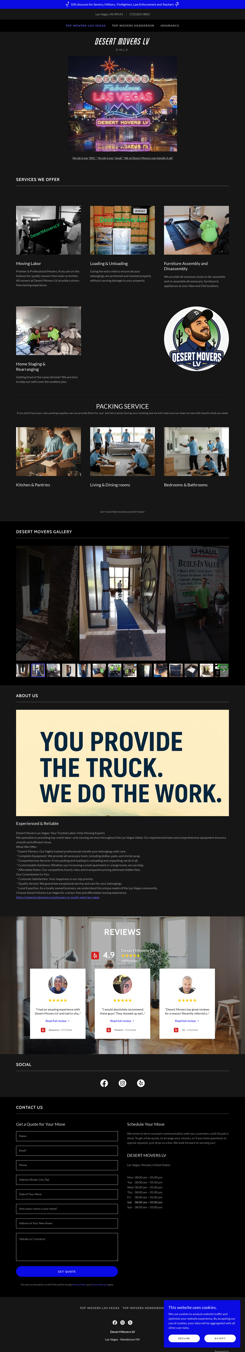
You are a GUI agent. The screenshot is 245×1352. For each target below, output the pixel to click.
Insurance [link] (170, 25)
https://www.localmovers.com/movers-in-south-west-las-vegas (58, 897)
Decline (184, 1338)
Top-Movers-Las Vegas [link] (86, 25)
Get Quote (67, 1271)
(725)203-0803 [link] (139, 14)
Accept (220, 1338)
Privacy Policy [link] (79, 1284)
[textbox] (67, 1136)
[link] (122, 43)
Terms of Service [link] (99, 1284)
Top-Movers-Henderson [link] (133, 25)
